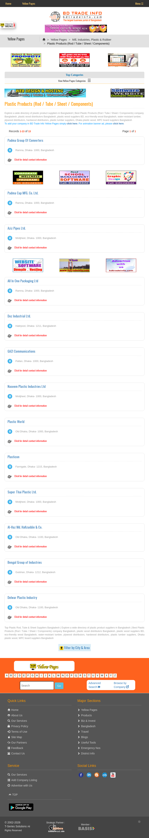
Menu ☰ (139, 3)
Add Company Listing (24, 780)
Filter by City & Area (75, 647)
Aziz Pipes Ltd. (17, 228)
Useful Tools (88, 742)
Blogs (84, 737)
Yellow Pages (28, 3)
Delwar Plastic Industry (22, 597)
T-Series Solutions (16, 826)
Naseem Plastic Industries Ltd (27, 386)
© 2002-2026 (12, 822)
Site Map (16, 737)
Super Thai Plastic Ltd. (22, 491)
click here (72, 123)
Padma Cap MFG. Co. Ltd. (23, 192)
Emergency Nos (90, 748)
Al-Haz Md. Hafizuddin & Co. (25, 527)
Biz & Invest (88, 720)
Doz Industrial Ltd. (19, 316)
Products (86, 715)
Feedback (17, 748)
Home (8, 3)
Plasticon (13, 456)
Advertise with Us (21, 785)
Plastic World (16, 421)
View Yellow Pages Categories (74, 80)
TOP (13, 794)
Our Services (19, 720)
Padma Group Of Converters (25, 140)
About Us (17, 715)
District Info (88, 753)
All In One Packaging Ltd (23, 280)
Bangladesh (88, 726)
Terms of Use (19, 731)
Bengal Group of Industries (25, 562)
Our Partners (19, 742)
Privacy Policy (19, 726)
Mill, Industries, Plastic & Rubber (91, 39)
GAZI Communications (21, 351)
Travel (84, 731)
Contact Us (18, 753)
